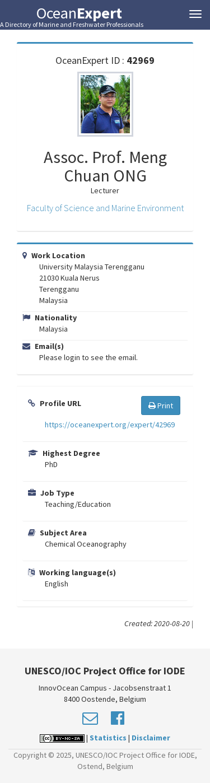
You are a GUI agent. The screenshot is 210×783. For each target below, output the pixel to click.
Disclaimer (151, 738)
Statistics (108, 738)
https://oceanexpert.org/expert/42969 (110, 425)
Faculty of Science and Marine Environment (105, 207)
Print (160, 405)
